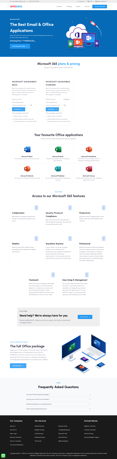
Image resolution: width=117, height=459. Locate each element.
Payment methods (15, 437)
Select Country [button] (100, 1)
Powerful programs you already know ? (39, 404)
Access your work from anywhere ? (38, 399)
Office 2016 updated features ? (36, 409)
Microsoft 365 (62, 433)
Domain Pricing (88, 433)
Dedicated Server (40, 437)
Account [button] (80, 1)
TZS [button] (90, 1)
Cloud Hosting (39, 433)
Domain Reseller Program (91, 437)
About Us (13, 426)
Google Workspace (64, 430)
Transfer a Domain (90, 430)
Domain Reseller (100, 6)
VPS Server (38, 441)
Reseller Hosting (39, 430)
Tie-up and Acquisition (16, 445)
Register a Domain (89, 426)
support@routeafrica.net (17, 1)
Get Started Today (20, 46)
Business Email (62, 426)
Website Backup (63, 441)
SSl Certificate (62, 437)
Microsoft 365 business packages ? (38, 394)
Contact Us (13, 430)
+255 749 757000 (33, 1)
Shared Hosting (39, 426)
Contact (87, 6)
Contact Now (85, 317)
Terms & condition (15, 441)
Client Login (13, 433)
